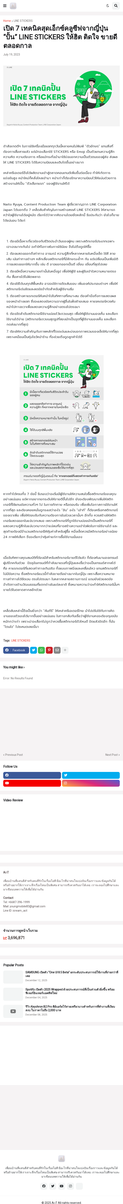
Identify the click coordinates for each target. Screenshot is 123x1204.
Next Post (111, 754)
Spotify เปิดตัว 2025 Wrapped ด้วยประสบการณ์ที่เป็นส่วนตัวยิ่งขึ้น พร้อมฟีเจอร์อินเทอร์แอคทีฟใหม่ (70, 991)
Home (7, 20)
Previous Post (14, 754)
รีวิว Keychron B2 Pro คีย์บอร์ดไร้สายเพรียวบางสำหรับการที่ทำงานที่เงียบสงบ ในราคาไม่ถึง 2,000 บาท (70, 1008)
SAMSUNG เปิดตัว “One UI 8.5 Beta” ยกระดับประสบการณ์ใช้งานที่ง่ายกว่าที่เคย (71, 974)
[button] (5, 5)
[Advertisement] (28, 1055)
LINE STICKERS (23, 20)
